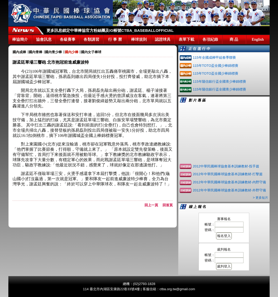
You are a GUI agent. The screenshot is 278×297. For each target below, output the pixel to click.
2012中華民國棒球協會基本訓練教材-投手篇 (226, 166)
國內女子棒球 (91, 52)
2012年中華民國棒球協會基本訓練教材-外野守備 (229, 190)
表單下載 (186, 39)
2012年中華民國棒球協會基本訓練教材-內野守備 (229, 182)
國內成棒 (19, 52)
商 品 (234, 39)
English (258, 39)
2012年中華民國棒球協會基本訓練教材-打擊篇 (228, 174)
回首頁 (168, 205)
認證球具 (163, 39)
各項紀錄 (210, 39)
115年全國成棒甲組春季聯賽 (214, 57)
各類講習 (91, 39)
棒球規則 (139, 39)
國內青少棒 (53, 52)
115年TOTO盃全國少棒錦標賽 (215, 66)
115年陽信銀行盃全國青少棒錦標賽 (219, 81)
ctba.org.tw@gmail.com (177, 289)
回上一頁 (152, 205)
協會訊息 (44, 39)
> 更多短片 (260, 197)
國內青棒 (35, 52)
